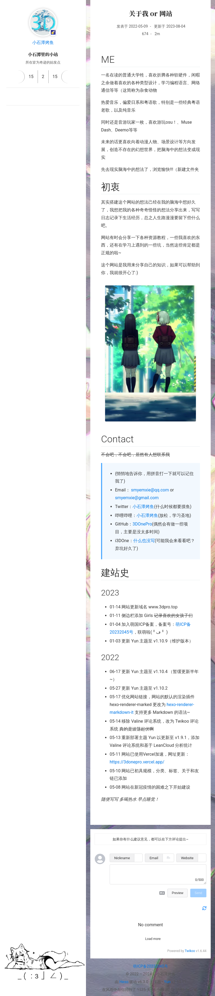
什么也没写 (144, 540)
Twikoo (190, 951)
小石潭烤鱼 (43, 42)
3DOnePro (142, 524)
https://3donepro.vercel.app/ (137, 762)
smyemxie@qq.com (150, 490)
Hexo (124, 982)
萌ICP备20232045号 (150, 966)
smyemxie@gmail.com (137, 497)
